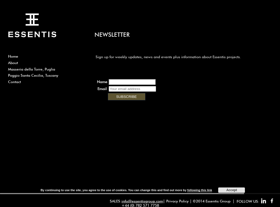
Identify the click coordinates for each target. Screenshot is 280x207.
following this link (199, 190)
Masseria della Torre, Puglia (31, 69)
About (13, 63)
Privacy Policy (177, 201)
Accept (231, 190)
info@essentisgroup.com (142, 201)
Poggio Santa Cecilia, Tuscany (33, 75)
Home (13, 56)
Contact (14, 82)
